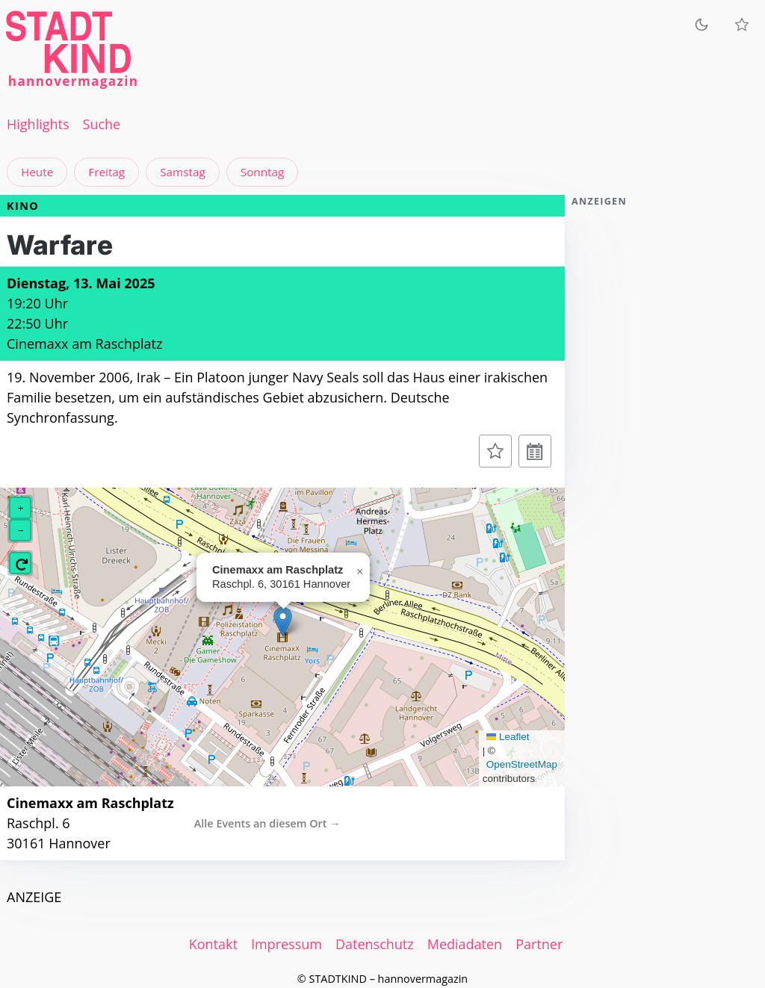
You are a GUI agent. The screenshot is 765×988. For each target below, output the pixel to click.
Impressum (286, 944)
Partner (539, 944)
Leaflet (508, 736)
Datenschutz (374, 944)
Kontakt (213, 944)
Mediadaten (464, 944)
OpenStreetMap (521, 764)
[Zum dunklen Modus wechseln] (701, 24)
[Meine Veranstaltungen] (741, 24)
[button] (282, 621)
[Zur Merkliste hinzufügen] (495, 451)
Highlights (38, 124)
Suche (102, 124)
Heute (37, 171)
